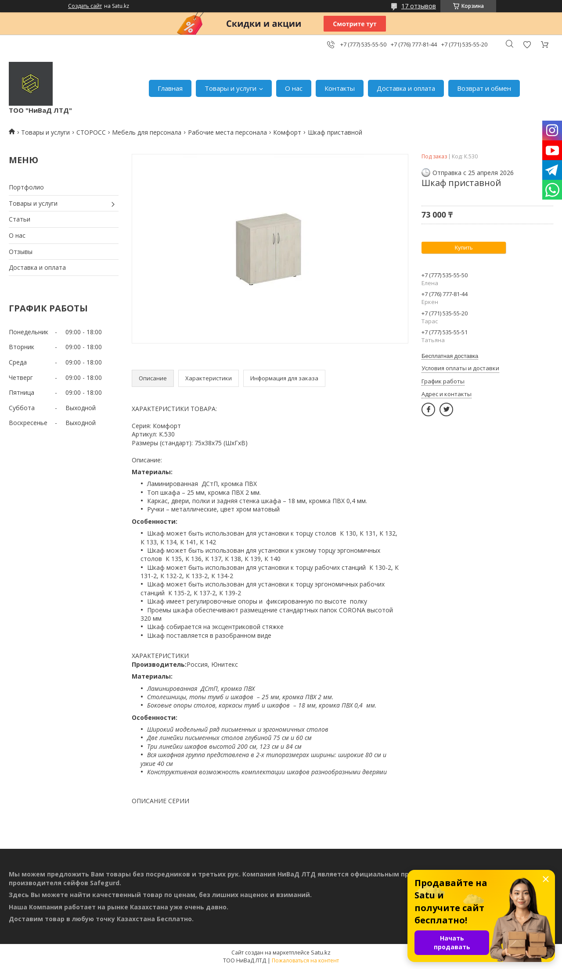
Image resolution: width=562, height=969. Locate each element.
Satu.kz (321, 952)
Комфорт (287, 132)
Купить (463, 247)
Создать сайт (85, 6)
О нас (294, 88)
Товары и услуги (230, 88)
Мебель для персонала (146, 132)
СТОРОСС (91, 132)
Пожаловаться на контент (305, 960)
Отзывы (20, 251)
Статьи (19, 219)
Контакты (339, 88)
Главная (170, 88)
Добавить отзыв (527, 44)
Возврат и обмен (484, 88)
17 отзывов (418, 6)
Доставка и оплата (406, 88)
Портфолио (26, 187)
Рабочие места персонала (227, 132)
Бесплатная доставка (450, 356)
